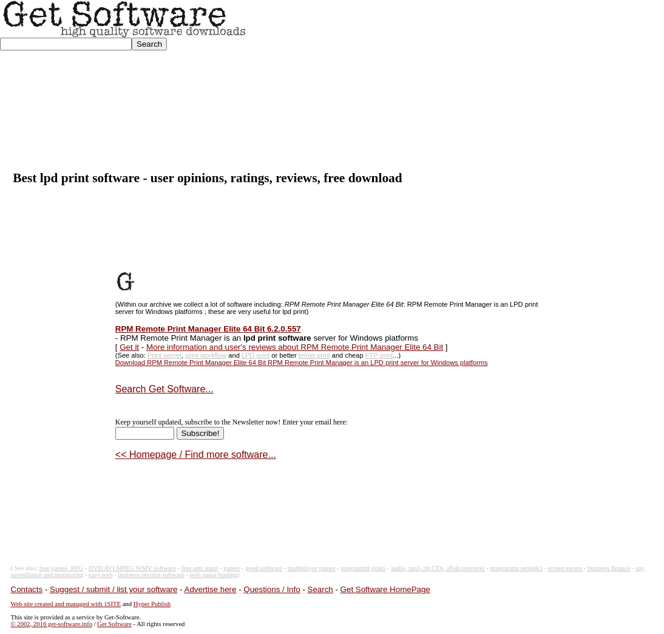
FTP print (379, 355)
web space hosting (213, 574)
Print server (164, 355)
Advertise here (211, 589)
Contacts (27, 589)
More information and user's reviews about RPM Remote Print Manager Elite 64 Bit (294, 347)
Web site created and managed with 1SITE (66, 604)
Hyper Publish (152, 604)
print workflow (205, 355)
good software (263, 568)
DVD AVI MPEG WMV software (132, 568)
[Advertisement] (455, 86)
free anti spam (199, 568)
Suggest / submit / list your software (113, 589)
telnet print (314, 355)
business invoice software (151, 574)
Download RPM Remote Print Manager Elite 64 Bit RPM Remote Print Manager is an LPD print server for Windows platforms (301, 362)
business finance (609, 568)
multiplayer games (312, 568)
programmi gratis (363, 568)
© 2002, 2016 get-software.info (51, 624)
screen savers (565, 568)
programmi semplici (516, 568)
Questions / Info (271, 589)
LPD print (255, 355)
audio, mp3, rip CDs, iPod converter (438, 568)
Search (320, 589)
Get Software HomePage (385, 589)
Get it (129, 347)
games (231, 568)
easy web (100, 574)
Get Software (114, 624)
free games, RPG (61, 568)
